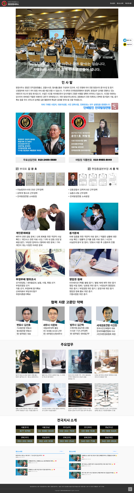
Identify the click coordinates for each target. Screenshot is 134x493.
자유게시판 (128, 3)
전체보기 (61, 451)
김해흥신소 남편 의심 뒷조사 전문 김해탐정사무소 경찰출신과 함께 (99, 456)
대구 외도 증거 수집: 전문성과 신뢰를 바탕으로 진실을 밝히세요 (99, 473)
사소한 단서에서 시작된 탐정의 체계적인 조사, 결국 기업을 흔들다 (53, 410)
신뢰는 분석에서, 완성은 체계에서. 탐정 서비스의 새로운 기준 (106, 376)
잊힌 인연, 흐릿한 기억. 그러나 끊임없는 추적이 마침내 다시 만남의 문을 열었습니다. (79, 377)
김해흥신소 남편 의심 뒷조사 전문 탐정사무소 (41, 469)
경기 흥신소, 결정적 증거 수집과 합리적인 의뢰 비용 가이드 (98, 464)
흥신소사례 (120, 3)
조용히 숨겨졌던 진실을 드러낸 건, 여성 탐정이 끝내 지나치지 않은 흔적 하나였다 (80, 410)
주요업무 (112, 3)
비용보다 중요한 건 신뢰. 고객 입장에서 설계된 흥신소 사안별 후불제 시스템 (106, 410)
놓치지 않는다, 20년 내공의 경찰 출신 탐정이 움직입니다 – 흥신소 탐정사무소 (27, 376)
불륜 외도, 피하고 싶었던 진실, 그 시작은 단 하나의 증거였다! (53, 376)
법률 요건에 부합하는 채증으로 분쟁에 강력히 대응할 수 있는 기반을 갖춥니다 (27, 410)
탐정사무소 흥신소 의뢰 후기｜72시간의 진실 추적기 (30, 455)
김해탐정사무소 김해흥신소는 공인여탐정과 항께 (42, 461)
